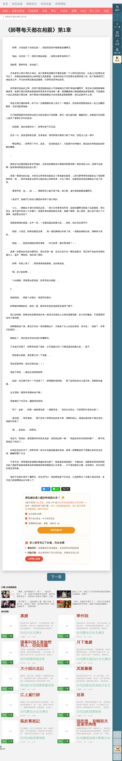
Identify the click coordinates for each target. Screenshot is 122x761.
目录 (117, 34)
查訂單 (117, 51)
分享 (117, 42)
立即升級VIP (56, 531)
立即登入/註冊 (36, 562)
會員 (117, 59)
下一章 (56, 580)
